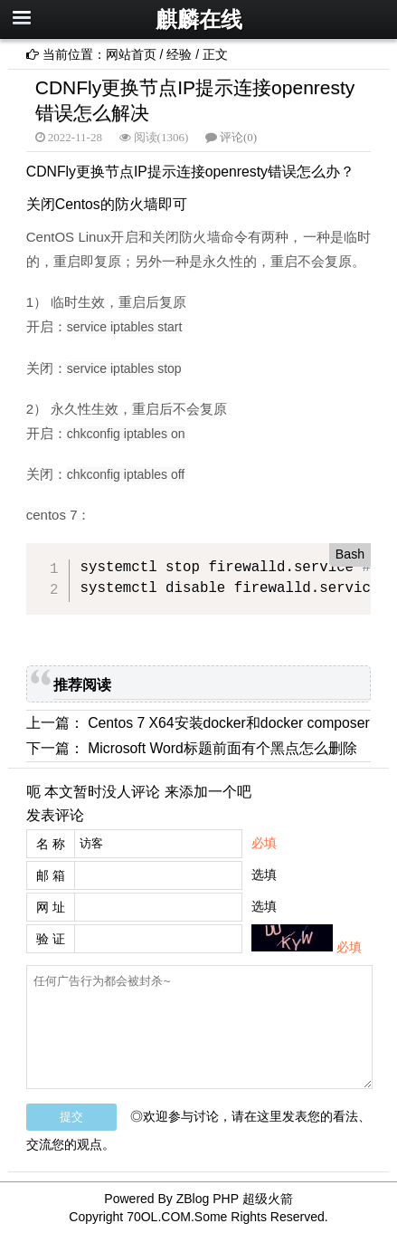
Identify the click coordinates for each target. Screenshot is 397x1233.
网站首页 (131, 54)
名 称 (50, 843)
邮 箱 (50, 875)
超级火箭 (267, 1198)
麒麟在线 (199, 19)
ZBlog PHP (207, 1198)
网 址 (50, 907)
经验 (179, 54)
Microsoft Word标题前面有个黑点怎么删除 (222, 748)
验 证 (50, 939)
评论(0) (238, 137)
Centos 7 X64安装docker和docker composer (229, 723)
